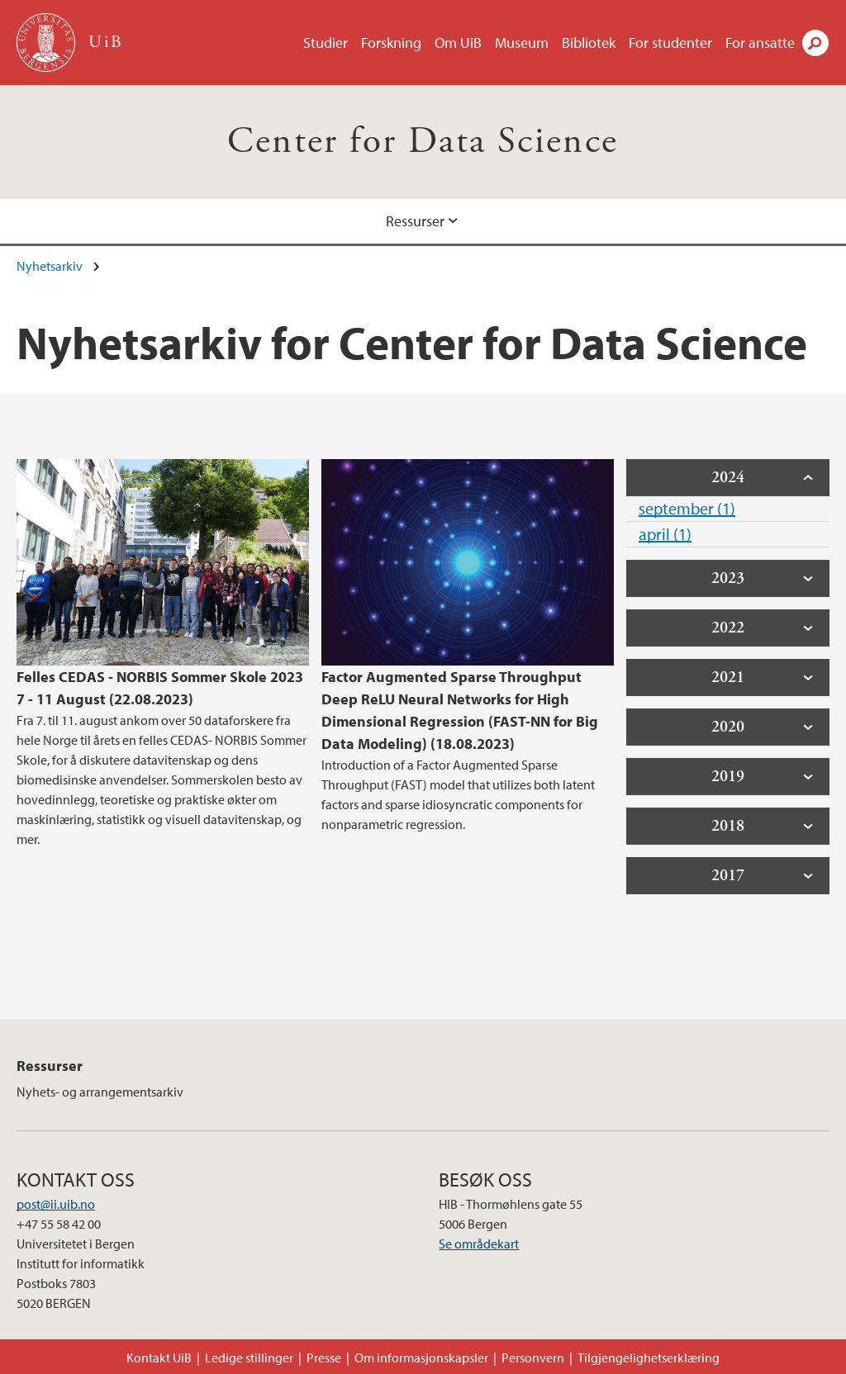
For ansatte (760, 42)
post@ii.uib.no (56, 1204)
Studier (325, 42)
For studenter (670, 42)
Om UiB (458, 42)
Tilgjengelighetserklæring (648, 1357)
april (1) (665, 534)
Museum (522, 42)
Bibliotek (588, 42)
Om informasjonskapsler (421, 1357)
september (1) (687, 508)
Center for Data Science (422, 141)
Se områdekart (479, 1243)
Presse (324, 1357)
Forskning (391, 42)
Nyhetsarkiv (50, 266)
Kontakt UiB (159, 1357)
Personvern (532, 1357)
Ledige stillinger (249, 1357)
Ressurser (415, 220)
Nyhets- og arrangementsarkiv (100, 1091)
